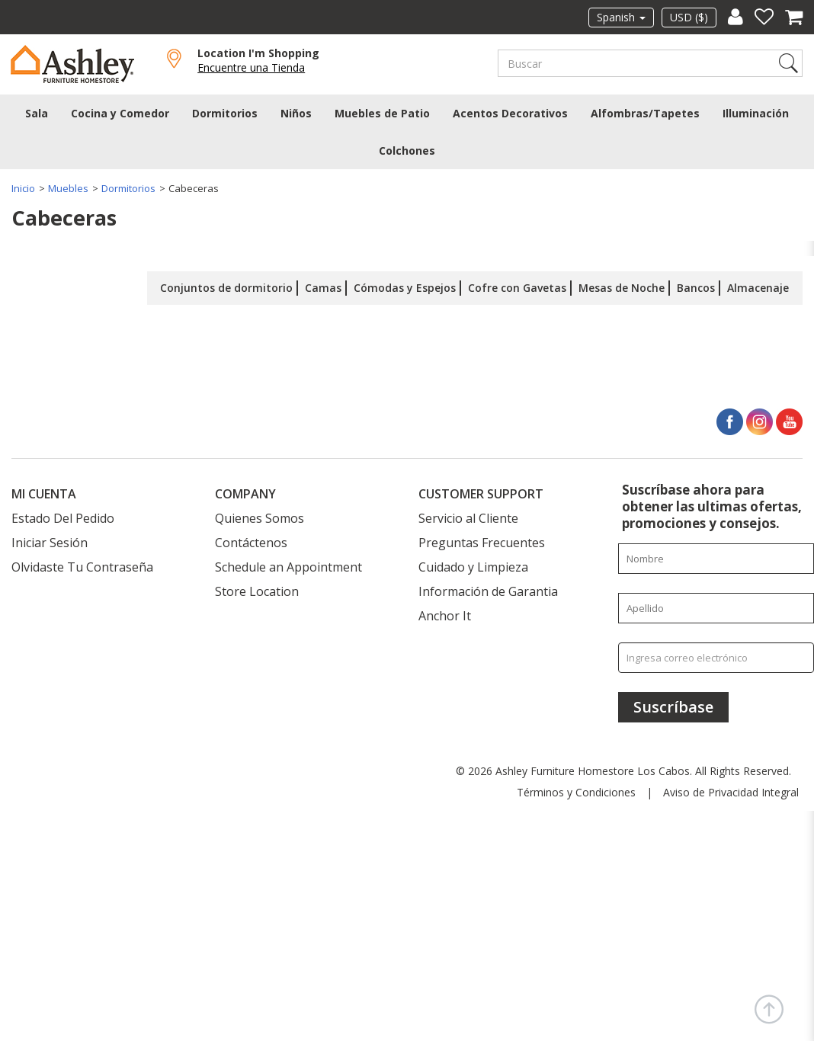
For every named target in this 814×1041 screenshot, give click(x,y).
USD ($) (689, 17)
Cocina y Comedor (120, 110)
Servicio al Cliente (468, 516)
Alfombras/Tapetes (645, 110)
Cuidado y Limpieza (473, 564)
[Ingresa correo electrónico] (716, 655)
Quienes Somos (259, 516)
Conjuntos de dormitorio (226, 285)
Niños (296, 110)
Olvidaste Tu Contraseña (82, 564)
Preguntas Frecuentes (481, 540)
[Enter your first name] (716, 556)
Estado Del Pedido (62, 516)
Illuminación (756, 110)
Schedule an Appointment (288, 564)
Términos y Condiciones (576, 790)
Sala (36, 110)
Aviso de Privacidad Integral (731, 790)
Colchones (407, 147)
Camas (323, 285)
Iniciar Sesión (49, 540)
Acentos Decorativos (510, 110)
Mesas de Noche (621, 285)
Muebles (68, 185)
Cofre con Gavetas (517, 285)
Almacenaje (758, 285)
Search (788, 63)
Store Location (257, 589)
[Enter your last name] (716, 606)
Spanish (621, 17)
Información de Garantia (488, 589)
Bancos (696, 285)
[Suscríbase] (673, 705)
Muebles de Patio (382, 110)
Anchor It (444, 613)
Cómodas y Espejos (405, 285)
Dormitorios (225, 110)
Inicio (23, 185)
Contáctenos (251, 540)
